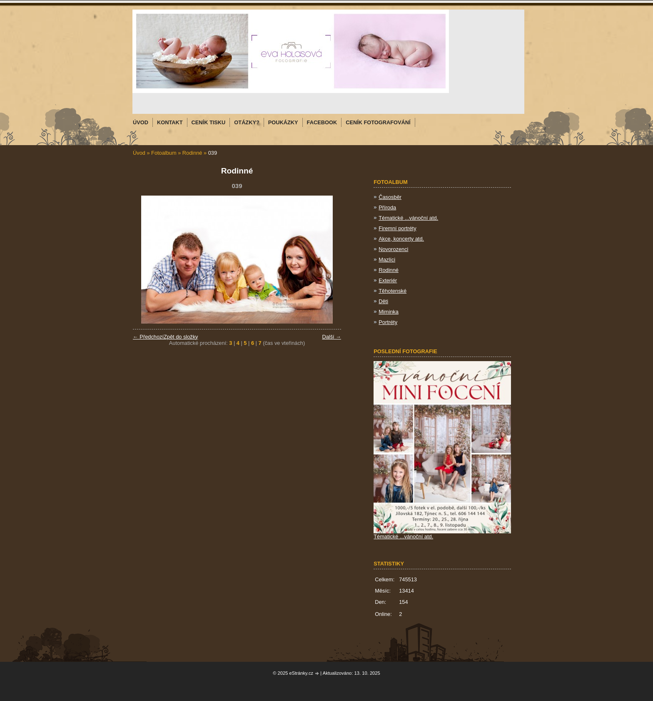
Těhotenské (392, 291)
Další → (331, 337)
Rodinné (193, 153)
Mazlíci (387, 259)
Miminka (389, 312)
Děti (383, 301)
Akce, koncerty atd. (401, 239)
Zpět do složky (181, 337)
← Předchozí (148, 337)
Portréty (388, 322)
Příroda (387, 207)
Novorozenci (393, 249)
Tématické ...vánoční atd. (408, 218)
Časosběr (390, 197)
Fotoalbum (163, 153)
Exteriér (388, 280)
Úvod (139, 153)
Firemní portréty (397, 228)
